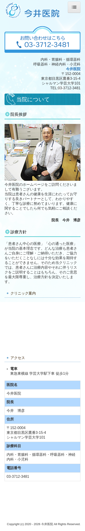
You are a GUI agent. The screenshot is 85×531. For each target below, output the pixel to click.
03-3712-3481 (69, 88)
